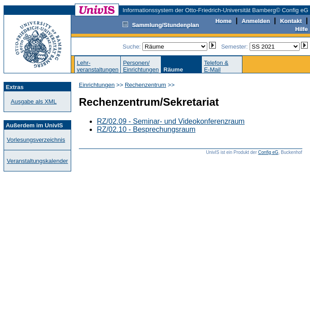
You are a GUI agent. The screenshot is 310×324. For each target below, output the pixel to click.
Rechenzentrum (145, 84)
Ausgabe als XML (34, 101)
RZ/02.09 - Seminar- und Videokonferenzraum (171, 121)
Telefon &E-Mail (216, 66)
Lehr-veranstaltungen (98, 66)
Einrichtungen (97, 84)
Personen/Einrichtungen (141, 66)
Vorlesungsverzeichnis (36, 139)
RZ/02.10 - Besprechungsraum (146, 129)
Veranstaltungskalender (37, 161)
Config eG (268, 152)
